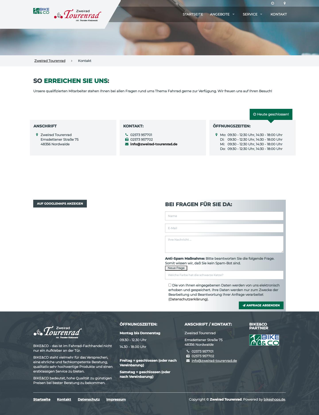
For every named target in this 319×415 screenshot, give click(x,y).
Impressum (116, 399)
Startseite (193, 14)
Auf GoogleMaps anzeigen (60, 203)
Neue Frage (176, 268)
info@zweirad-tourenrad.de (214, 361)
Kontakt (278, 14)
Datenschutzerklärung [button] (188, 299)
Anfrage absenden (261, 305)
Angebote (220, 14)
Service (250, 14)
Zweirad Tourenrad (49, 61)
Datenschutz (89, 399)
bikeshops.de (274, 399)
